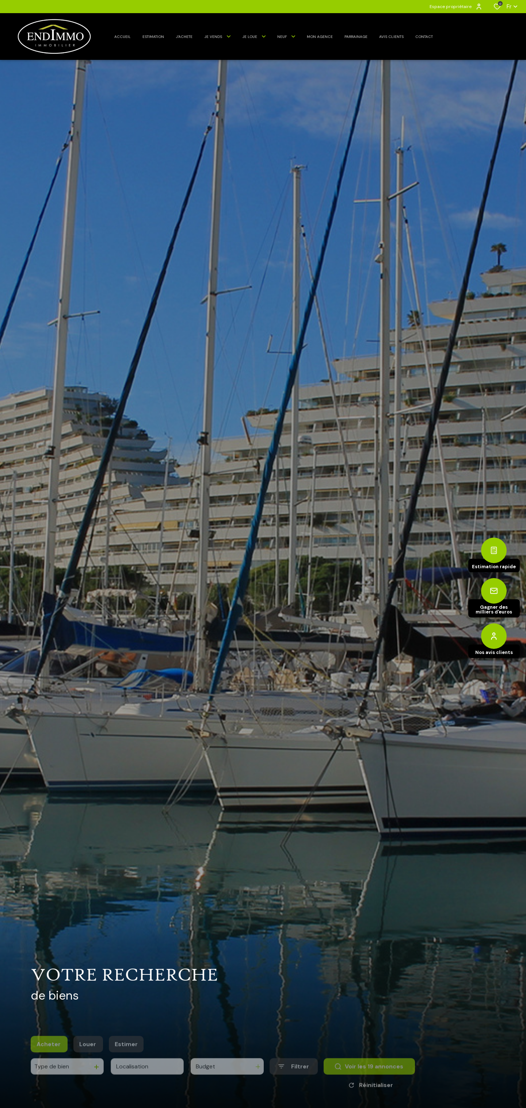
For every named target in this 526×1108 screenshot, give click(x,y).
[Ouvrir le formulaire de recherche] (294, 1077)
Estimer (126, 1055)
